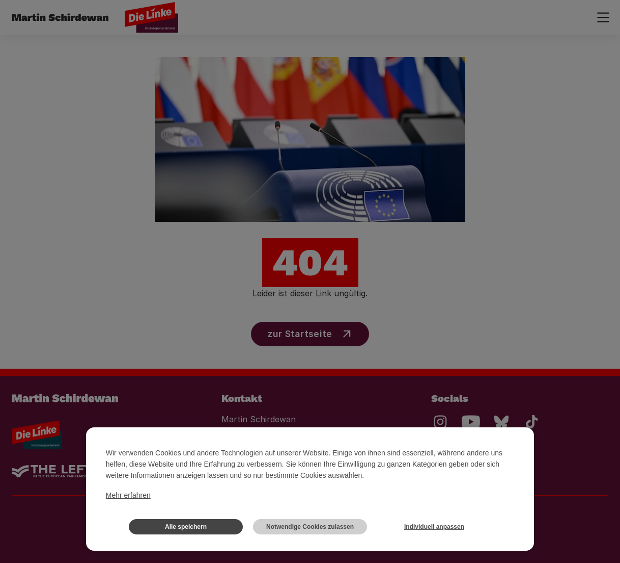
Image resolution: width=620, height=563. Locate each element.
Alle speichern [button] (186, 526)
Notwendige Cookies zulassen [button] (310, 526)
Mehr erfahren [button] (128, 495)
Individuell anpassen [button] (434, 526)
